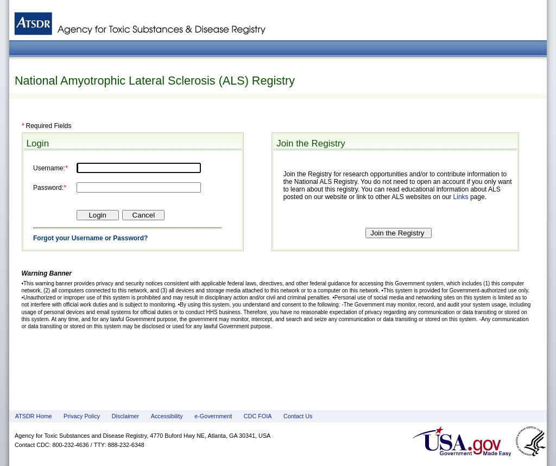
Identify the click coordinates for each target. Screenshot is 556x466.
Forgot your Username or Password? (90, 238)
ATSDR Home (33, 416)
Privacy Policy (82, 416)
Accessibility (167, 416)
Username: (49, 168)
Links (461, 197)
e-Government (213, 416)
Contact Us (297, 416)
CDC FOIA (258, 416)
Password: (48, 187)
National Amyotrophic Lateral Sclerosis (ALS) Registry (155, 80)
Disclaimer (125, 416)
